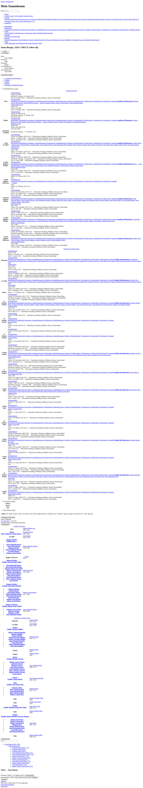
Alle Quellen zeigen (8, 501)
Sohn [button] (15, 683)
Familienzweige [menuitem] (19, 33)
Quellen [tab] (7, 82)
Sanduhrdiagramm (61, 101)
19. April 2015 (5, 521)
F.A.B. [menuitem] (16, 16)
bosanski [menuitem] (7, 19)
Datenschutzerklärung (7, 784)
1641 (14, 746)
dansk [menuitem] (21, 19)
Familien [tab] (7, 80)
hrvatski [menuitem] (64, 19)
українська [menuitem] (27, 21)
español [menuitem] (54, 19)
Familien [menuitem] (11, 33)
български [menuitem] (8, 21)
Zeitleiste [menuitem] (137, 30)
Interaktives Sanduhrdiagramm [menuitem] (38, 30)
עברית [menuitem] (33, 21)
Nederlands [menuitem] (90, 19)
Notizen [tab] (7, 83)
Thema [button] (7, 14)
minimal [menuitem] (20, 16)
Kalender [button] (7, 35)
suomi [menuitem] (121, 19)
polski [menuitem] (96, 19)
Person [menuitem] (62, 40)
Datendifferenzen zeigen (9, 89)
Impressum (4, 786)
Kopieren (35, 777)
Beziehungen (15, 101)
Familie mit (71, 249)
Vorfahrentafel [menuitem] (115, 30)
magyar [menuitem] (84, 19)
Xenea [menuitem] (31, 16)
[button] (15, 93)
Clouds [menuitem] (7, 16)
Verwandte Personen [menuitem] (78, 40)
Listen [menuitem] (7, 33)
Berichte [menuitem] (7, 40)
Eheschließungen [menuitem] (23, 40)
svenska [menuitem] (125, 19)
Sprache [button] (7, 17)
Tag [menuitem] (11, 36)
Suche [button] (6, 41)
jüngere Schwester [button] (12, 604)
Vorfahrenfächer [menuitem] (96, 30)
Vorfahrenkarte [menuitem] (105, 30)
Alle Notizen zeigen (8, 510)
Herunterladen (30, 775)
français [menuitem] (59, 19)
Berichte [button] (7, 38)
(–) (12, 744)
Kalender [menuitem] (7, 36)
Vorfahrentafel (97, 101)
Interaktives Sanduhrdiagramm (37, 101)
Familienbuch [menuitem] (24, 30)
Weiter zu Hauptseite (7, 1)
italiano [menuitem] (74, 19)
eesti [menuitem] (29, 19)
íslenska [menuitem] (69, 19)
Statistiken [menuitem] (81, 30)
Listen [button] (6, 31)
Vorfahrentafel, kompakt (109, 101)
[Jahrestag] (16, 775)
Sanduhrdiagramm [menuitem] (72, 30)
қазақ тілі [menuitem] (14, 21)
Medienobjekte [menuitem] (42, 33)
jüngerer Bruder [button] (12, 539)
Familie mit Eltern (71, 91)
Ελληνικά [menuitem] (136, 19)
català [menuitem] (12, 19)
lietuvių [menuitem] (79, 19)
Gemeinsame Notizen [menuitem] (31, 33)
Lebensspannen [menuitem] (53, 30)
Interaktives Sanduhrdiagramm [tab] (14, 85)
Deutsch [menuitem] (25, 19)
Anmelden (8, 23)
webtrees (3, 781)
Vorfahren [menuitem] (88, 30)
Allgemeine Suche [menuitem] (14, 43)
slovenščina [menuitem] (115, 19)
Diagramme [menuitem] (8, 30)
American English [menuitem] (36, 19)
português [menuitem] (101, 19)
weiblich (7, 75)
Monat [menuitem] (15, 36)
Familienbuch (23, 101)
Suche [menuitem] (6, 43)
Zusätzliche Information (8, 517)
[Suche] (19, 11)
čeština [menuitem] (16, 19)
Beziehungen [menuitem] (16, 30)
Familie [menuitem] (31, 40)
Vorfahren (70, 101)
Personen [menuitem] (50, 33)
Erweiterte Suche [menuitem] (37, 43)
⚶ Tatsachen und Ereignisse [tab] (13, 78)
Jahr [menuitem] (18, 36)
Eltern (3, 534)
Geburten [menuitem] (48, 40)
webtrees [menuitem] (26, 16)
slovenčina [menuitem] (108, 19)
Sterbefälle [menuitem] (68, 40)
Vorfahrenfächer (79, 101)
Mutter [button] (12, 532)
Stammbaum (8, 26)
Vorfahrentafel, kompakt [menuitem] (127, 30)
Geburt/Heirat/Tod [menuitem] (39, 40)
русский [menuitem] (21, 21)
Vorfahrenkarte (88, 101)
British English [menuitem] (47, 19)
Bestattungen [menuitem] (14, 40)
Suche (2, 11)
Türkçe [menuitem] (130, 19)
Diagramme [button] (8, 28)
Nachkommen (51, 101)
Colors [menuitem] (11, 16)
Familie (9, 541)
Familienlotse (5, 524)
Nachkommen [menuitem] (62, 30)
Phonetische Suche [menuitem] (26, 43)
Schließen (4, 779)
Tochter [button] (15, 627)
